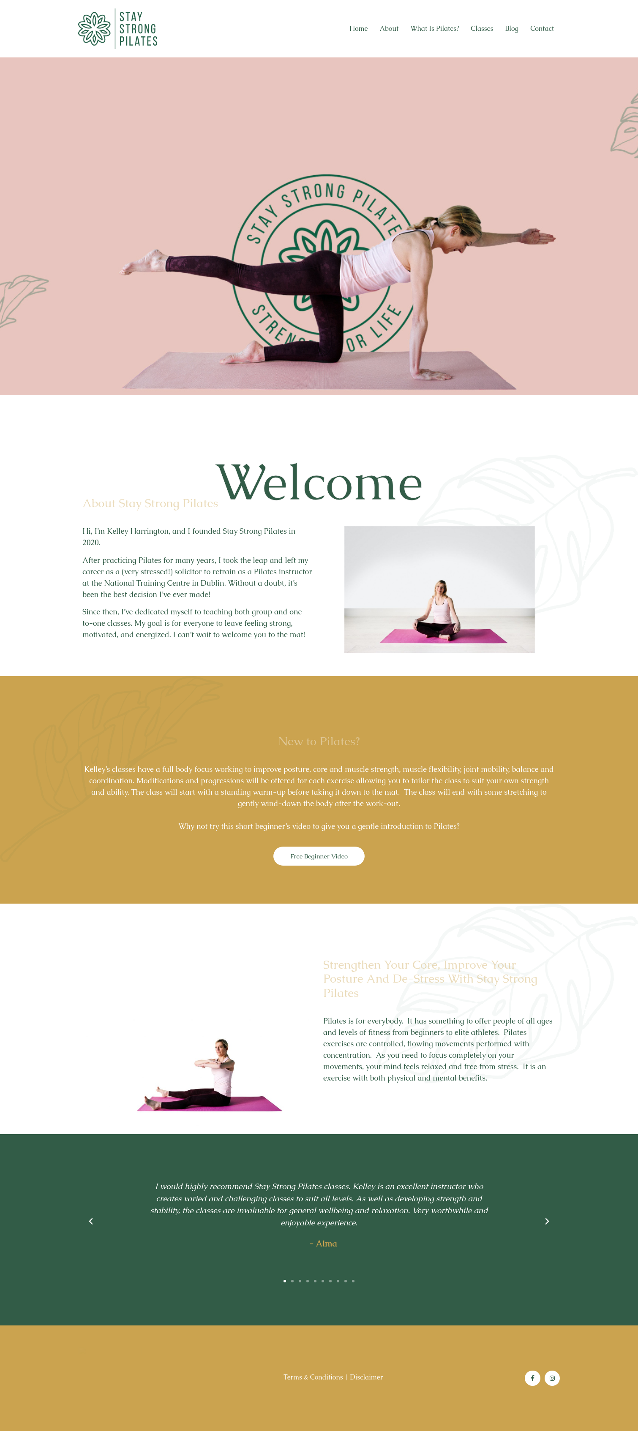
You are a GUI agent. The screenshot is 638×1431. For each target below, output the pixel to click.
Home (358, 28)
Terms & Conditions (313, 1377)
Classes (482, 28)
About (388, 28)
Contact (542, 28)
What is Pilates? (434, 28)
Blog (512, 28)
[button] (285, 1281)
